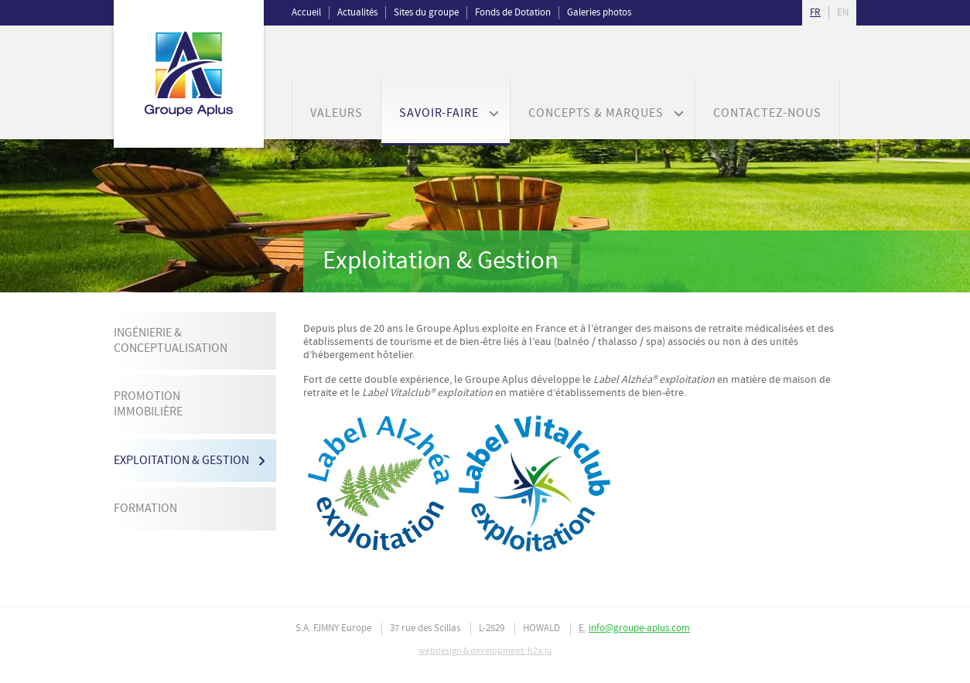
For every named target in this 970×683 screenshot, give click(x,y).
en (843, 12)
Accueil (306, 12)
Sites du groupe (426, 12)
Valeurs (336, 113)
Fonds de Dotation (513, 12)
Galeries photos (599, 12)
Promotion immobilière (148, 404)
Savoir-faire (439, 113)
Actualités (357, 12)
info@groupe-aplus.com (639, 628)
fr (815, 12)
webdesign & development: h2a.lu (485, 651)
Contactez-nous (767, 113)
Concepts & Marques (596, 113)
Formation (145, 508)
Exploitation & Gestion (181, 460)
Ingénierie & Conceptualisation (170, 341)
